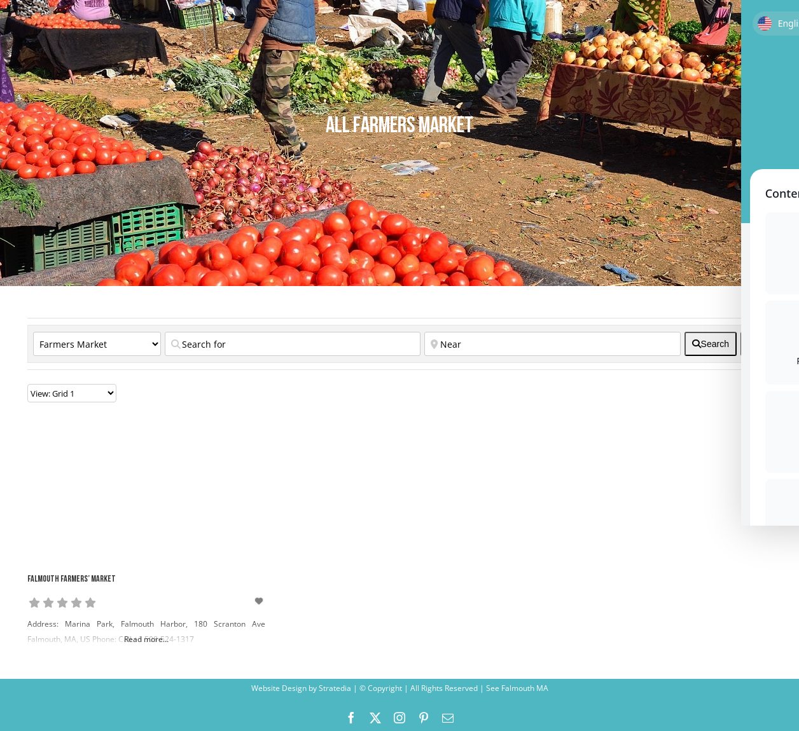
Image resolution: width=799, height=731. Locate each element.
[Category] (97, 344)
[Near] (552, 344)
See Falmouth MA (516, 688)
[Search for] (292, 344)
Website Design (279, 688)
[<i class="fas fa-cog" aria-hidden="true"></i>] (753, 344)
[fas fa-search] (710, 344)
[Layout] (71, 393)
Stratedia (335, 688)
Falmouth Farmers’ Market (71, 579)
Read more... (146, 639)
